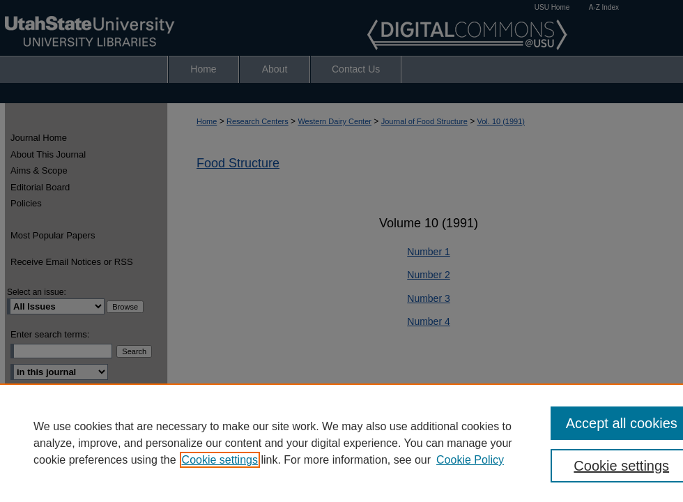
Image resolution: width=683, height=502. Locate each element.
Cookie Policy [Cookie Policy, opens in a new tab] (470, 460)
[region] (341, 442)
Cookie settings (220, 460)
